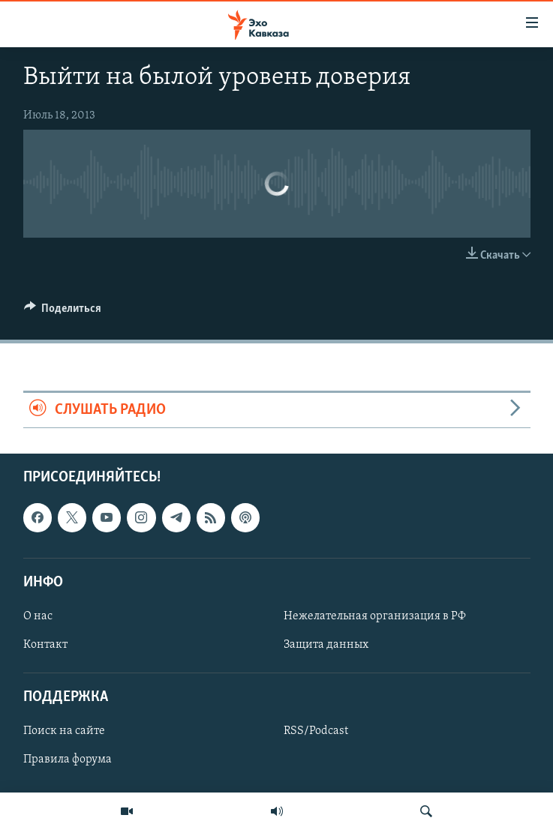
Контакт (45, 645)
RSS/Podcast (316, 732)
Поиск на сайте (64, 732)
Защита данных (326, 645)
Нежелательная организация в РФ (375, 616)
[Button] (63, 312)
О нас (38, 616)
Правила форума (67, 760)
